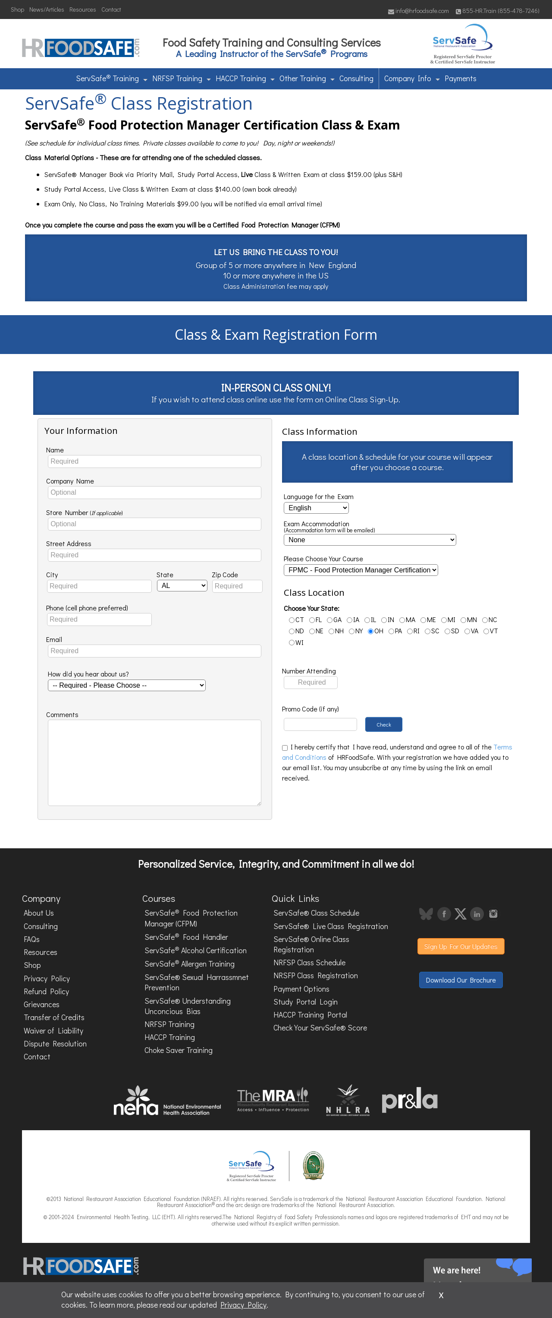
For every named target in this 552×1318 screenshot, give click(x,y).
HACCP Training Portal (310, 1015)
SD (452, 630)
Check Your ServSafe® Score (320, 1028)
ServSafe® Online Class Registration (311, 944)
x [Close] (441, 1294)
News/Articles (46, 9)
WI (296, 642)
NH (336, 630)
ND (296, 630)
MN (469, 619)
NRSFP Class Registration (315, 975)
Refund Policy (46, 991)
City (52, 574)
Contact (111, 9)
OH (375, 630)
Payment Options (301, 989)
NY (356, 630)
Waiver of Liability (53, 1031)
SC (432, 630)
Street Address (68, 543)
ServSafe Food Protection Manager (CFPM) (191, 918)
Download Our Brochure (461, 979)
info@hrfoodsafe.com (418, 10)
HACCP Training (245, 78)
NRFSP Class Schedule (309, 962)
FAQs (32, 939)
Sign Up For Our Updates (461, 946)
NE (316, 630)
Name (55, 449)
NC (489, 619)
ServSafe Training (111, 77)
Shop (17, 9)
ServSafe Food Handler (186, 936)
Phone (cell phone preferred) (87, 607)
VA (471, 630)
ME (428, 619)
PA (395, 630)
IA (353, 619)
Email (54, 639)
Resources (82, 9)
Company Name (70, 480)
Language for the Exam (319, 496)
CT (296, 619)
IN (387, 619)
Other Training (307, 78)
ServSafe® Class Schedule (316, 913)
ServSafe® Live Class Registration (330, 926)
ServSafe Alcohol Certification (195, 949)
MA (407, 619)
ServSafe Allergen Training (189, 963)
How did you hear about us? (88, 673)
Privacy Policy (47, 978)
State (165, 574)
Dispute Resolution (55, 1044)
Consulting (356, 78)
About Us (39, 913)
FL (315, 619)
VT (490, 630)
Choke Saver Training (178, 1050)
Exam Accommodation (329, 527)
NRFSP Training (181, 78)
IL (370, 619)
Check (383, 724)
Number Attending (309, 670)
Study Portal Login (305, 1002)
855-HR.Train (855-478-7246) (497, 10)
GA (334, 619)
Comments (62, 714)
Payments (461, 78)
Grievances (42, 1004)
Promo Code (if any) (310, 708)
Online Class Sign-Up (361, 399)
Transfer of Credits (54, 1017)
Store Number (84, 512)
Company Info (412, 78)
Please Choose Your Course (323, 558)
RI (413, 630)
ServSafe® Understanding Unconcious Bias (187, 1006)
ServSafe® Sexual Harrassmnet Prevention (196, 982)
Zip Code (225, 574)
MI (448, 619)
